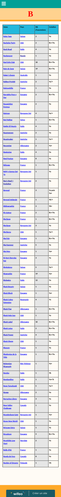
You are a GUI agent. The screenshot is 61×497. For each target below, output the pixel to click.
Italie (22, 49)
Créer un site (40, 493)
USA (22, 43)
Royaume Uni (25, 113)
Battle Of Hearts (9, 126)
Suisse (22, 36)
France (23, 88)
